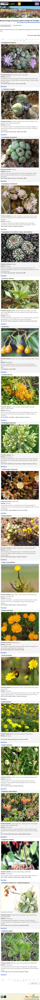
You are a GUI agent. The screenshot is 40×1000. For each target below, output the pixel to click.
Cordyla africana (6, 375)
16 (20, 40)
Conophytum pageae (8, 89)
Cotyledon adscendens (9, 791)
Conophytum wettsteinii (9, 184)
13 (37, 39)
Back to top (34, 983)
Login (33, 0)
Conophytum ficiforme (8, 43)
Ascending (30, 35)
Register (37, 0)
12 (34, 39)
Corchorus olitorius (7, 278)
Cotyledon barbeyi (7, 840)
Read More (4, 86)
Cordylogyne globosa (8, 423)
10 (29, 39)
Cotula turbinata (6, 745)
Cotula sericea (6, 702)
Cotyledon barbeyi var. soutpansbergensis (15, 883)
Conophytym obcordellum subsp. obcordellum (16, 232)
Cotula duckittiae (7, 610)
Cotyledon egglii (7, 931)
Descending (37, 35)
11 (32, 39)
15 (17, 40)
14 (14, 40)
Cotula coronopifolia (8, 562)
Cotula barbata (6, 516)
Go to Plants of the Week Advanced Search (28, 22)
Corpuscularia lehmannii (9, 469)
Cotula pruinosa (6, 655)
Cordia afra (5, 327)
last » (24, 40)
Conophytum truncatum (9, 137)
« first (2, 39)
